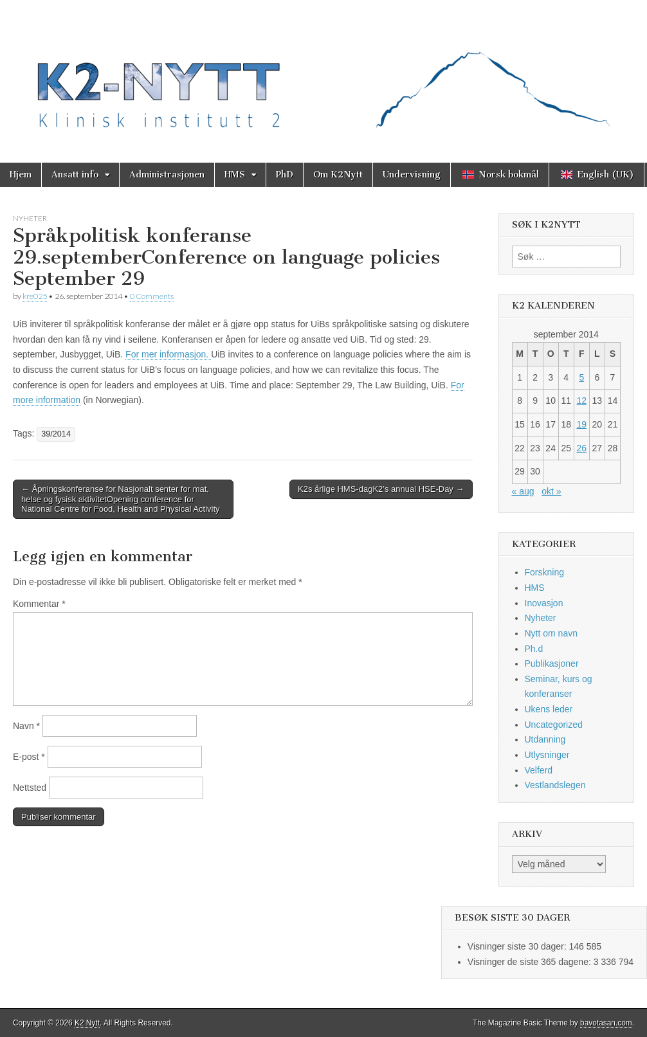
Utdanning (545, 739)
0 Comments (152, 296)
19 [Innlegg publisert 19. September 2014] (581, 424)
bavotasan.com (606, 1022)
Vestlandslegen (555, 785)
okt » (551, 491)
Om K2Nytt (338, 174)
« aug (523, 491)
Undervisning (412, 174)
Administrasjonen (167, 174)
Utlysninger (547, 755)
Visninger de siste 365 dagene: (531, 962)
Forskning (544, 572)
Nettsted (29, 787)
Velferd (539, 770)
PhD (284, 174)
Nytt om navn (551, 633)
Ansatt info (74, 174)
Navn (26, 726)
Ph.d (534, 649)
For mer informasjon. (168, 354)
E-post (29, 757)
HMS (234, 174)
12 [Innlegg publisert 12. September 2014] (581, 400)
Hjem (21, 174)
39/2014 (56, 433)
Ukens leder (549, 709)
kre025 (35, 296)
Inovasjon (544, 603)
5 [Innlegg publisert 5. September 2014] (581, 377)
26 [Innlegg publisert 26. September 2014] (581, 448)
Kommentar (39, 604)
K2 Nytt (87, 1022)
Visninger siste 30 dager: (518, 946)
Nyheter (30, 218)
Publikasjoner (552, 663)
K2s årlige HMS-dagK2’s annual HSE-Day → (381, 489)
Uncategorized (554, 724)
